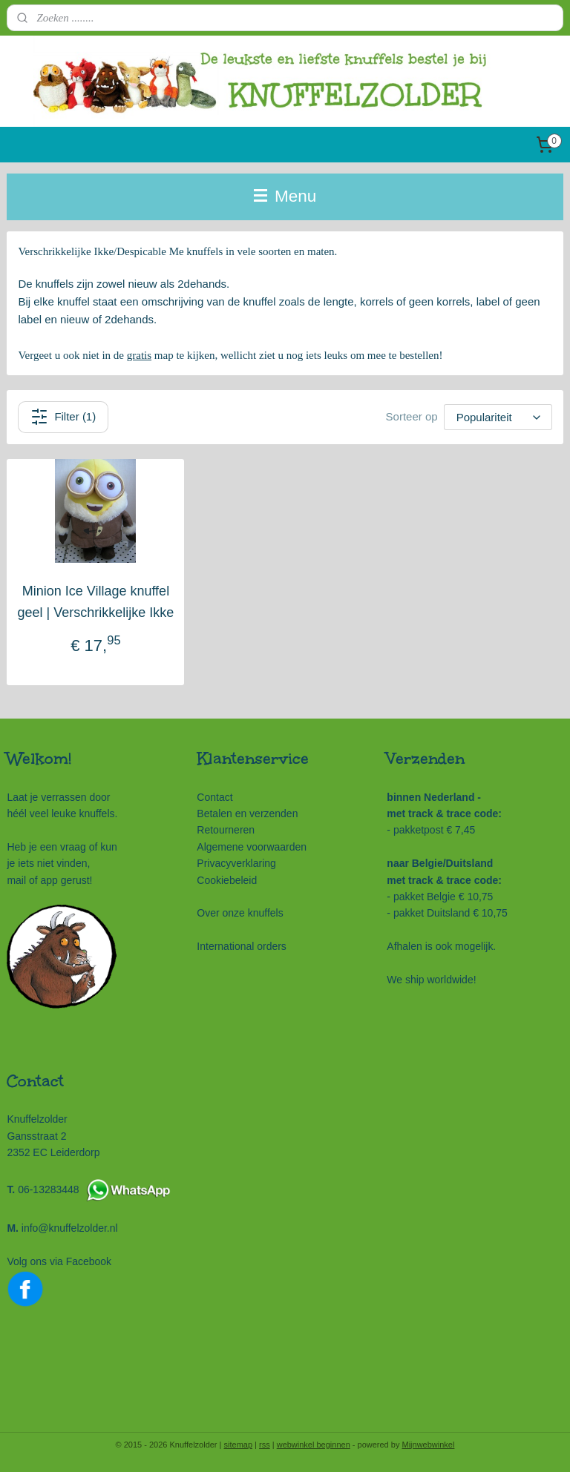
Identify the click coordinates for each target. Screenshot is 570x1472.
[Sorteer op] (498, 417)
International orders (241, 946)
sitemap (238, 1444)
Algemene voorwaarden (252, 847)
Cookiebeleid (227, 880)
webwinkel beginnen (313, 1444)
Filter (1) (63, 417)
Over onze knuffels (240, 913)
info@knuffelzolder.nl (70, 1228)
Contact (214, 797)
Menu (285, 196)
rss (264, 1444)
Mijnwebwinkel (428, 1444)
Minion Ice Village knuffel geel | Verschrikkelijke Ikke (96, 602)
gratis (139, 355)
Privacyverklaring (236, 863)
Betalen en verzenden (247, 813)
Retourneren (226, 830)
